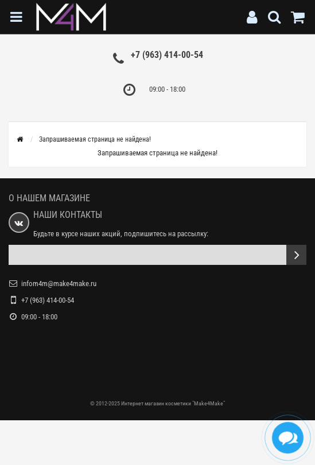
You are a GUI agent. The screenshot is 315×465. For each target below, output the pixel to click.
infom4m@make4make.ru (58, 283)
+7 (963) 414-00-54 (167, 54)
